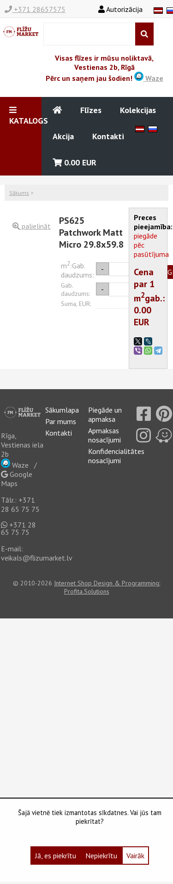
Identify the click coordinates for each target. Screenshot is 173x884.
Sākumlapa (62, 409)
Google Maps (16, 479)
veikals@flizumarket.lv (36, 557)
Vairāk (135, 855)
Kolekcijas (138, 110)
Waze (148, 78)
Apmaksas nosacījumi (104, 435)
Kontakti (108, 136)
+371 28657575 (35, 9)
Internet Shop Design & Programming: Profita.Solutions (107, 587)
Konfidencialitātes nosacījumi (116, 456)
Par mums (60, 421)
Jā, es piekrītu (55, 855)
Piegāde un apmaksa (105, 414)
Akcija (63, 136)
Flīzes (90, 110)
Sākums (19, 192)
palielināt (31, 226)
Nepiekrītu (101, 855)
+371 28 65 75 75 (20, 504)
